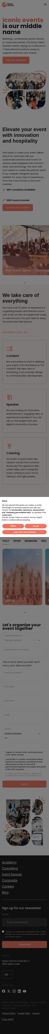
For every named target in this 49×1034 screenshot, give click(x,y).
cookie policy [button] (7, 515)
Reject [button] (13, 526)
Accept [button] (36, 526)
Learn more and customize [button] (24, 532)
